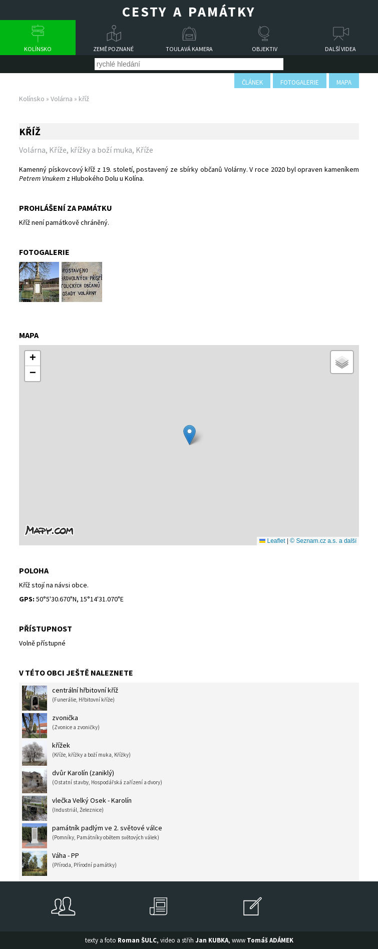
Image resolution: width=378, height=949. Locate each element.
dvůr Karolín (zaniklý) (92, 780)
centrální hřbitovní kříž (70, 698)
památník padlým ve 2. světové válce (92, 835)
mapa (343, 82)
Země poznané (113, 49)
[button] (189, 435)
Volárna (62, 98)
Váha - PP (69, 863)
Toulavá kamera (189, 49)
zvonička (61, 725)
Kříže (144, 150)
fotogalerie (299, 82)
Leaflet (272, 540)
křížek (76, 753)
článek (252, 82)
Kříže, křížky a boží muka (90, 150)
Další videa (340, 49)
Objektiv (264, 49)
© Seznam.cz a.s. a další (323, 540)
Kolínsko (38, 49)
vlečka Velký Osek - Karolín (77, 808)
